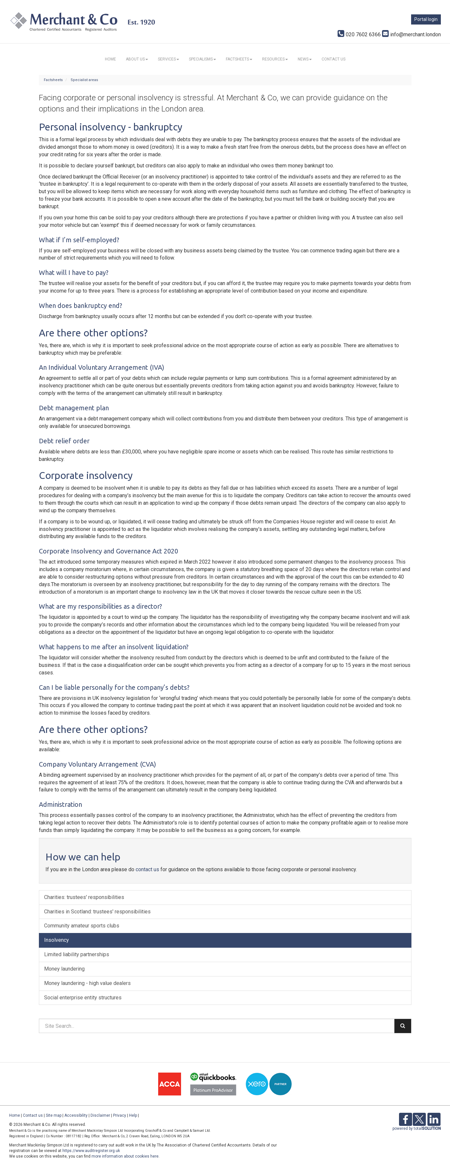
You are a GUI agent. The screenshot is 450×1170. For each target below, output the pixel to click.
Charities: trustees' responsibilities (84, 897)
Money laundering (64, 969)
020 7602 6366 (359, 34)
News (305, 59)
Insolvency (56, 940)
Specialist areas (84, 80)
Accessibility (76, 1115)
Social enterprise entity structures (83, 997)
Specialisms (202, 59)
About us (137, 59)
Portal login (426, 19)
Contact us (333, 59)
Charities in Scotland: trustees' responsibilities (97, 911)
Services (168, 59)
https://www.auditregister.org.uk (91, 1150)
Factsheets (239, 59)
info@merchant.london (411, 34)
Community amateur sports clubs (81, 926)
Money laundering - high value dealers (87, 983)
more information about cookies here (125, 1156)
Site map (53, 1115)
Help (133, 1115)
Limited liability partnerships (76, 954)
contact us (147, 869)
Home (110, 59)
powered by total (416, 1128)
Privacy (119, 1115)
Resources (275, 59)
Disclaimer (100, 1115)
